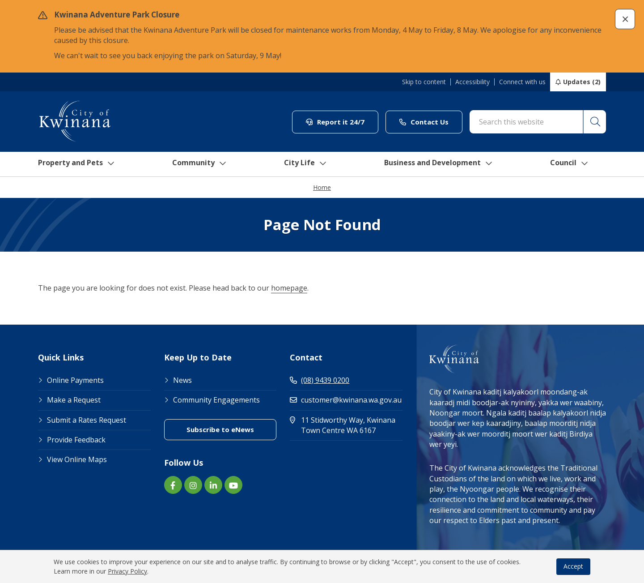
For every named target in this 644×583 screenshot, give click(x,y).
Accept (573, 566)
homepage (289, 288)
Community (201, 164)
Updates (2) (582, 81)
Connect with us (522, 82)
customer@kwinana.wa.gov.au (346, 400)
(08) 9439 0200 (319, 381)
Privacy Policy (127, 571)
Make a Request (74, 400)
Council (578, 164)
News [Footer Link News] (182, 381)
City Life (307, 164)
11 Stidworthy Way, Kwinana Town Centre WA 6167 (346, 426)
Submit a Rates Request (86, 420)
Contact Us (424, 121)
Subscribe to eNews (220, 429)
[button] (625, 19)
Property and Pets (75, 164)
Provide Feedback (76, 440)
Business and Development (444, 164)
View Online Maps (77, 460)
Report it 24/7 (335, 121)
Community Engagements (216, 400)
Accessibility (472, 82)
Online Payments (75, 381)
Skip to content (424, 82)
